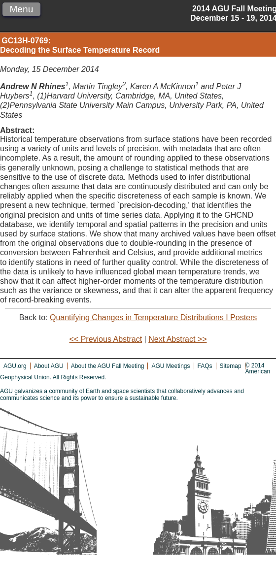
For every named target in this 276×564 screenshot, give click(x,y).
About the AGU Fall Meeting (107, 366)
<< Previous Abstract (105, 339)
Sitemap (231, 366)
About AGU (49, 366)
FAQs (205, 366)
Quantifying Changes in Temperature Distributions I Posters (153, 317)
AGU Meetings (170, 366)
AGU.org (15, 366)
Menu (21, 9)
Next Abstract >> (177, 339)
